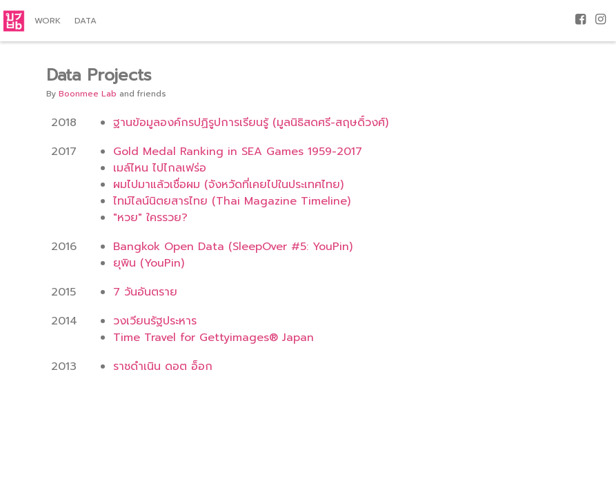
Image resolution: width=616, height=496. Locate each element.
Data (85, 20)
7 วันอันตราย (145, 292)
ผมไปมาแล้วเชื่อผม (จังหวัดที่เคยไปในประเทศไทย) (228, 184)
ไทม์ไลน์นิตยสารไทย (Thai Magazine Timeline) (231, 201)
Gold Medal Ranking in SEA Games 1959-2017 (237, 151)
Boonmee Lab (88, 93)
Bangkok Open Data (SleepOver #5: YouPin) (232, 246)
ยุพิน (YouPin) (148, 263)
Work (47, 20)
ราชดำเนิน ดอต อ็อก (162, 366)
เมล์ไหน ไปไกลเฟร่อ (159, 168)
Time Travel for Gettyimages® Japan (213, 337)
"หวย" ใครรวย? (150, 217)
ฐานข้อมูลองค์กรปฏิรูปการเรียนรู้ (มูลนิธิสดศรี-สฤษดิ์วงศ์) (250, 122)
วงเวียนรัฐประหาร (155, 321)
